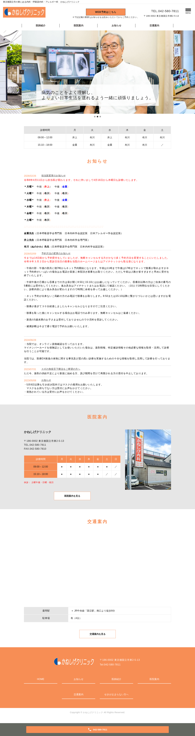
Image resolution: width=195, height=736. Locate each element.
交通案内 (154, 25)
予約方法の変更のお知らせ (56, 253)
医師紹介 (40, 25)
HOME (40, 683)
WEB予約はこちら (105, 12)
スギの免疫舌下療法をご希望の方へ (60, 369)
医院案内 (78, 25)
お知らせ (116, 25)
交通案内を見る (97, 637)
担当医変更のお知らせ (53, 175)
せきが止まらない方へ (116, 698)
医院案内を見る (72, 497)
